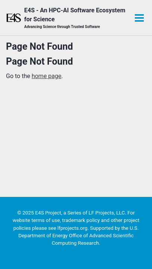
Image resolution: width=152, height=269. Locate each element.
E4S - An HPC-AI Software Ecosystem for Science (75, 18)
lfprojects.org (72, 228)
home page (47, 76)
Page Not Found (39, 46)
